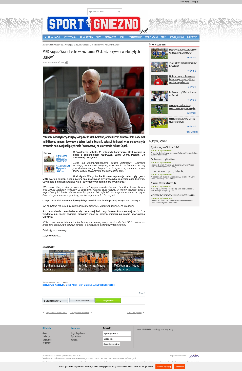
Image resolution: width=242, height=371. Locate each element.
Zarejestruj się (184, 1)
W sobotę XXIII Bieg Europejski (163, 183)
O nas (45, 333)
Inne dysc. (192, 37)
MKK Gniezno (85, 285)
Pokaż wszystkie (192, 131)
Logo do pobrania (78, 333)
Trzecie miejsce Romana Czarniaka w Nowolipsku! (182, 64)
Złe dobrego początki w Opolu (163, 159)
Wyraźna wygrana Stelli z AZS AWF (165, 147)
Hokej (122, 37)
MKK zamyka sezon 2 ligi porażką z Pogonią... (57, 169)
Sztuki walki (151, 37)
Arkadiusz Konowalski (103, 285)
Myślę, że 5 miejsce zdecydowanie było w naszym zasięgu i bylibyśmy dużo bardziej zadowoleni (182, 79)
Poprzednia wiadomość (56, 312)
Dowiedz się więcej (164, 366)
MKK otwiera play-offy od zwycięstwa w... (126, 267)
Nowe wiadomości (157, 44)
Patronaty (47, 342)
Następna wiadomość (79, 312)
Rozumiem (180, 366)
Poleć (141, 293)
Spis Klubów (76, 336)
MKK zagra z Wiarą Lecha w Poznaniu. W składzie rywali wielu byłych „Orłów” (92, 44)
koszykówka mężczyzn (53, 285)
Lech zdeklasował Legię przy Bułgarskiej (167, 171)
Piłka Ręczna (86, 37)
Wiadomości (58, 44)
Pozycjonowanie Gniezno (178, 355)
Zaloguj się (194, 1)
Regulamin (47, 339)
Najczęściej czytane (158, 141)
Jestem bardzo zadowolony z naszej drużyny (55, 159)
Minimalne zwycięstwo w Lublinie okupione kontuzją (182, 120)
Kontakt (74, 339)
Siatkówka (110, 37)
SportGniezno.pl (67, 355)
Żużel (99, 37)
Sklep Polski (71, 285)
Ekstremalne (135, 37)
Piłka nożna (54, 37)
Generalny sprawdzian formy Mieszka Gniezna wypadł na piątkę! (182, 107)
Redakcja (46, 336)
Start (51, 44)
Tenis (163, 37)
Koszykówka (70, 37)
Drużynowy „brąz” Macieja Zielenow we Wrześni (182, 94)
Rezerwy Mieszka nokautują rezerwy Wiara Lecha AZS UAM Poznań (182, 51)
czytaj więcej (191, 57)
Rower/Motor (177, 37)
